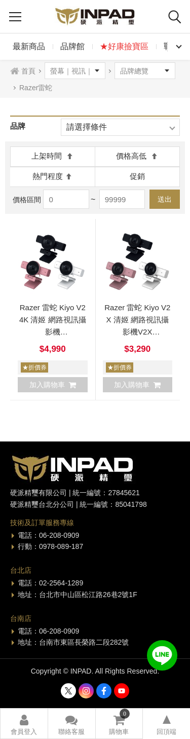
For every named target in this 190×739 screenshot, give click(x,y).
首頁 (28, 71)
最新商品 (29, 46)
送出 (165, 199)
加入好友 (162, 655)
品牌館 (72, 46)
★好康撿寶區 (124, 46)
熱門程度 (52, 176)
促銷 (137, 176)
